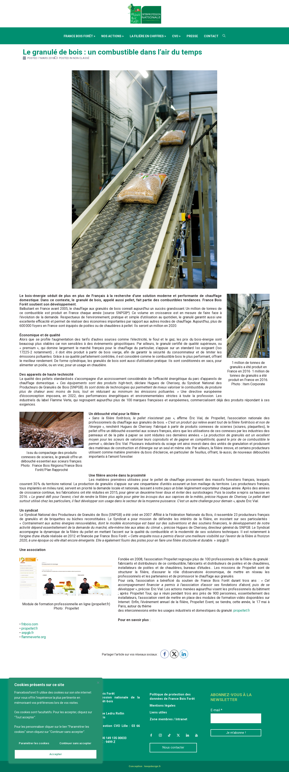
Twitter (178, 735)
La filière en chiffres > (148, 36)
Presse (192, 36)
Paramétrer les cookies (33, 745)
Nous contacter (173, 747)
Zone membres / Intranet (168, 719)
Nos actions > (112, 36)
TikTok (169, 735)
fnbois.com (29, 624)
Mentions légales (162, 705)
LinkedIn (187, 735)
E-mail (216, 710)
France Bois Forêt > (79, 36)
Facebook (151, 735)
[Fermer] (98, 684)
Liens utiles (158, 712)
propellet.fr (241, 610)
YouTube (196, 735)
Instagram (160, 735)
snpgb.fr (27, 633)
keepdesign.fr (152, 766)
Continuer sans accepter (75, 745)
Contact (211, 36)
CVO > (176, 36)
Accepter (55, 754)
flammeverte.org (33, 637)
